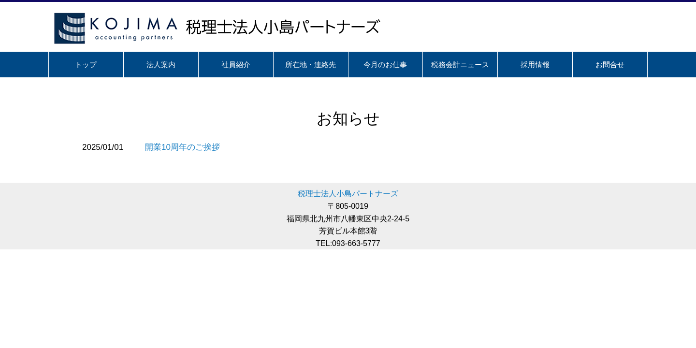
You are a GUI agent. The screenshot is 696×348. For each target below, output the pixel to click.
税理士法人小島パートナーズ (348, 193)
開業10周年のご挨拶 (182, 147)
